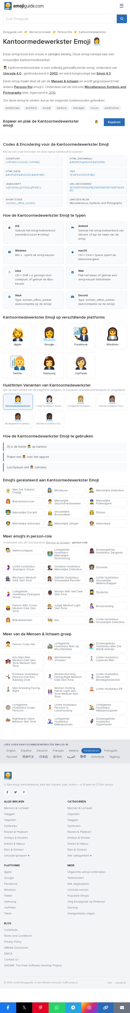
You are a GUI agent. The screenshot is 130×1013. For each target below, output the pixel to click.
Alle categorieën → (79, 855)
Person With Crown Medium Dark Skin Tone (21, 608)
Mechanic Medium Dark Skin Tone (20, 579)
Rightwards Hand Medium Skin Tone (20, 720)
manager (78, 108)
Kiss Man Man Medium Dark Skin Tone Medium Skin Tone (20, 662)
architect (31, 108)
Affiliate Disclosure (16, 947)
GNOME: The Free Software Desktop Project (33, 965)
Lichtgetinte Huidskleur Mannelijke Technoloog (58, 554)
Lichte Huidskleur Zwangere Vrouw (20, 568)
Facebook (10, 884)
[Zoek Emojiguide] (60, 19)
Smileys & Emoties (16, 837)
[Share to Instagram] (89, 1007)
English (11, 750)
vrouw (94, 108)
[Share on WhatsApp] (57, 1007)
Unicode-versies (78, 889)
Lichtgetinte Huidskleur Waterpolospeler (103, 707)
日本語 (43, 756)
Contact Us (11, 959)
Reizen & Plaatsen (16, 832)
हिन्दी (83, 756)
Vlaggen (9, 814)
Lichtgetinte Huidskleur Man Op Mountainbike (63, 646)
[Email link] (122, 1007)
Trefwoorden (75, 878)
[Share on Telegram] (73, 1007)
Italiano (73, 750)
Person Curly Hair (20, 644)
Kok (53, 620)
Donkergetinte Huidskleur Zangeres (106, 551)
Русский (12, 756)
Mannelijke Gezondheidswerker (64, 502)
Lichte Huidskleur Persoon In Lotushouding (62, 707)
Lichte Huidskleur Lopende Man (103, 659)
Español (26, 750)
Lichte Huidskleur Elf (105, 689)
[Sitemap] (121, 6)
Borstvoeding (101, 606)
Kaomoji (72, 907)
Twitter (8, 895)
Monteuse (57, 490)
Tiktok (8, 913)
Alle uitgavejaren (78, 884)
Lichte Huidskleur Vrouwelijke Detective (106, 620)
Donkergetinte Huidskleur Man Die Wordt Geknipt (105, 646)
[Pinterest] (23, 792)
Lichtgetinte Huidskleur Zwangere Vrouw (22, 594)
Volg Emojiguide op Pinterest (86, 901)
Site (110, 982)
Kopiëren (114, 122)
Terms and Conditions (18, 936)
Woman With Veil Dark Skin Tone (65, 593)
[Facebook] (7, 792)
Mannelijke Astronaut (22, 523)
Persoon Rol (65, 32)
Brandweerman (18, 620)
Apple (8, 872)
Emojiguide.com (12, 32)
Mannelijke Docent (21, 512)
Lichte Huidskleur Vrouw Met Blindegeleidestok (104, 677)
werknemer (111, 108)
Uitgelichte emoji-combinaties (86, 872)
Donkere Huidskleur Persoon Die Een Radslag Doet (21, 677)
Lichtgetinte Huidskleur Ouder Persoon (20, 707)
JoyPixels (10, 907)
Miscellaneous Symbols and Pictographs (96, 203)
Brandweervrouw (19, 501)
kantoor (62, 108)
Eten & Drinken (14, 849)
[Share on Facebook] (8, 1007)
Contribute (11, 930)
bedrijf (47, 108)
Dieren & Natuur (14, 843)
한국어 (57, 756)
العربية (71, 756)
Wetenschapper (19, 550)
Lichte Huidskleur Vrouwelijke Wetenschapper (103, 580)
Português (111, 750)
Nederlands (91, 750)
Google (9, 878)
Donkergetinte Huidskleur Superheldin (102, 721)
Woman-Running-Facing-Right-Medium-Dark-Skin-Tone (64, 677)
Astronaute (99, 523)
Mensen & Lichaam (16, 808)
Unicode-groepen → (16, 855)
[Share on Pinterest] (40, 1007)
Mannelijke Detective (106, 490)
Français (58, 750)
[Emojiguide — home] (24, 6)
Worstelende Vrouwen (59, 659)
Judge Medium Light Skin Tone (63, 607)
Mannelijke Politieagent (100, 502)
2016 (52, 93)
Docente (98, 567)
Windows (10, 889)
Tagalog (114, 756)
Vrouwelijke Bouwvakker (58, 513)
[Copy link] (106, 1007)
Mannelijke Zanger (62, 523)
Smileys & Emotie (78, 837)
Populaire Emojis (78, 895)
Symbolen (10, 826)
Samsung (10, 901)
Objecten (10, 820)
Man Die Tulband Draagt (19, 491)
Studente (98, 592)
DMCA (8, 953)
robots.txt (120, 982)
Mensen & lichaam (40, 32)
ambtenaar (12, 108)
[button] (33, 160)
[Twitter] (15, 792)
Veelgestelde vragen (81, 913)
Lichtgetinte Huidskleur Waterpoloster (60, 721)
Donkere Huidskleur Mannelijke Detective (64, 568)
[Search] (122, 19)
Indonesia (97, 756)
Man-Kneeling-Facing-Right (22, 689)
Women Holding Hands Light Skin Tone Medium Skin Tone (62, 692)
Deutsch (42, 750)
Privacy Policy (12, 941)
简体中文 (28, 756)
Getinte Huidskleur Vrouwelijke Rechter (63, 579)
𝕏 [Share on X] (24, 1007)
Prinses (97, 512)
